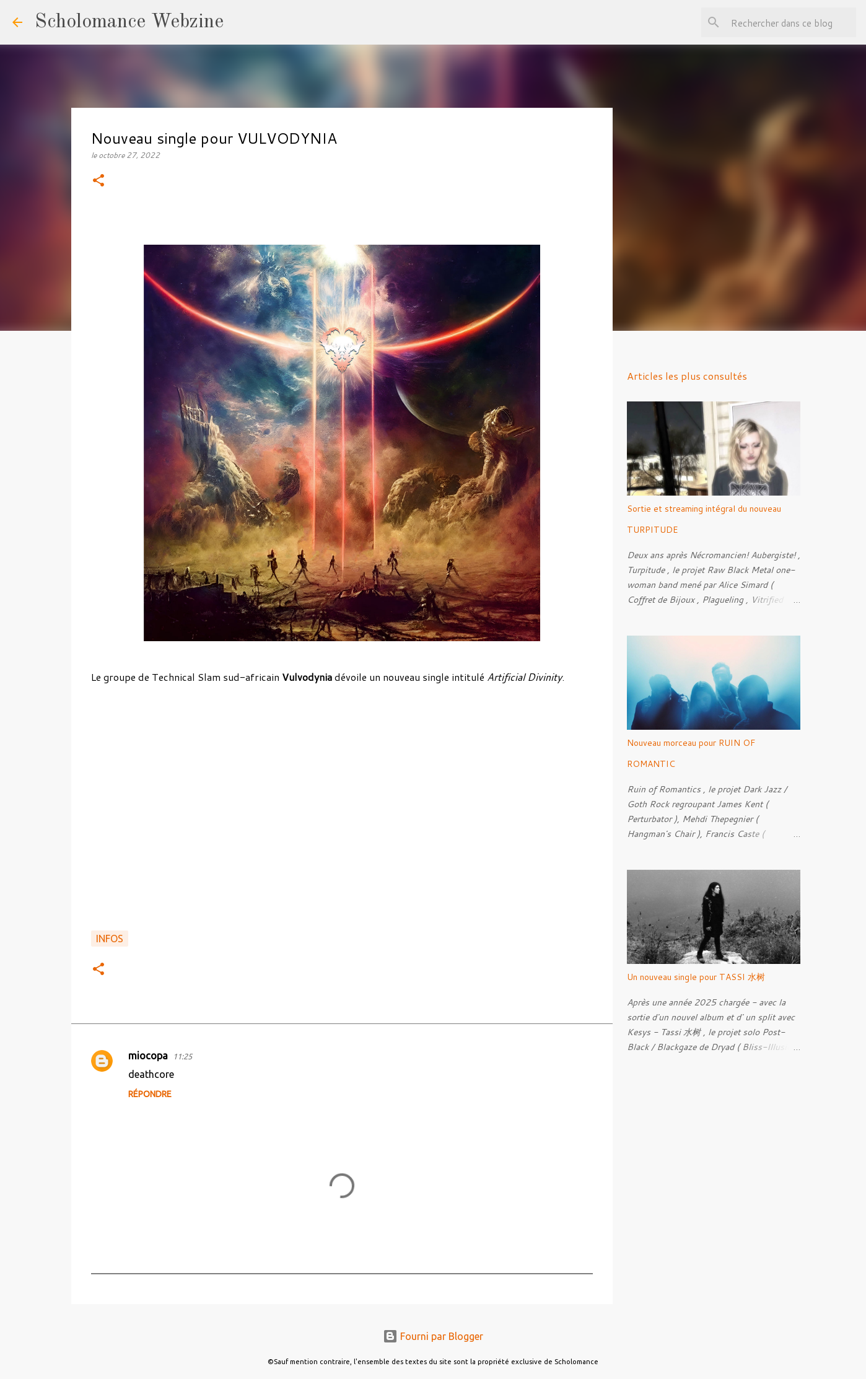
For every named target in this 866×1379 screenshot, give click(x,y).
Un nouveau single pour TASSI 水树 (696, 977)
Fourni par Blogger (433, 1336)
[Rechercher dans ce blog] (791, 22)
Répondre (150, 1094)
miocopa (148, 1055)
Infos (109, 938)
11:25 (182, 1056)
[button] (98, 181)
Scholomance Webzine (129, 22)
